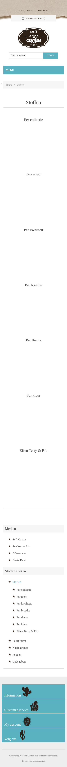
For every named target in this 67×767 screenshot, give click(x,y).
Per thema (33, 340)
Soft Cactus (19, 539)
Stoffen (16, 581)
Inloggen (42, 10)
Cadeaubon (19, 661)
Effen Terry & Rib (33, 450)
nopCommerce (39, 761)
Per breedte (33, 285)
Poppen (16, 654)
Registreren (26, 10)
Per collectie (33, 119)
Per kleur (33, 395)
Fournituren (19, 640)
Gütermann (19, 553)
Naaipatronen (20, 647)
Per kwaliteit (33, 230)
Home (9, 84)
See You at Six (21, 546)
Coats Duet (19, 560)
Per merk (33, 175)
